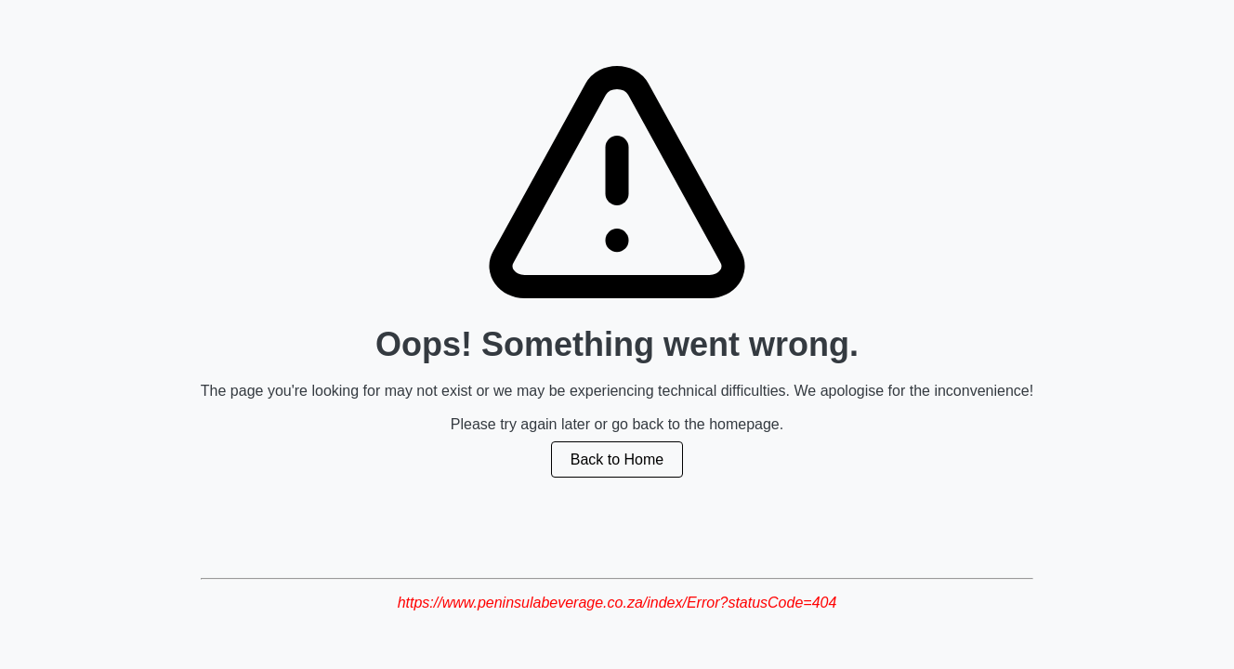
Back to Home (617, 459)
